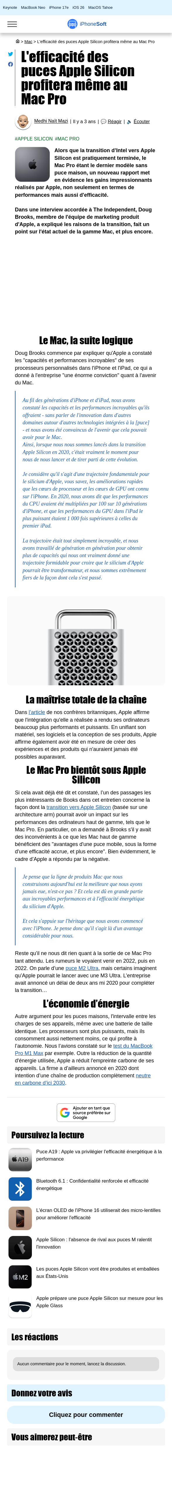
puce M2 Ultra (82, 968)
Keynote (10, 7)
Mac (28, 41)
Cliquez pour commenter (86, 1414)
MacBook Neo (33, 7)
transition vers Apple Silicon (79, 807)
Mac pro (69, 138)
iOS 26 (78, 7)
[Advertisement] (86, 286)
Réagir (114, 121)
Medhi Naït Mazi (51, 121)
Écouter (142, 121)
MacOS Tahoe (100, 7)
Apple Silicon (35, 138)
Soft (93, 24)
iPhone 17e (59, 7)
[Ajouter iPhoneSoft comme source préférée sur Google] (86, 1112)
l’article (37, 712)
